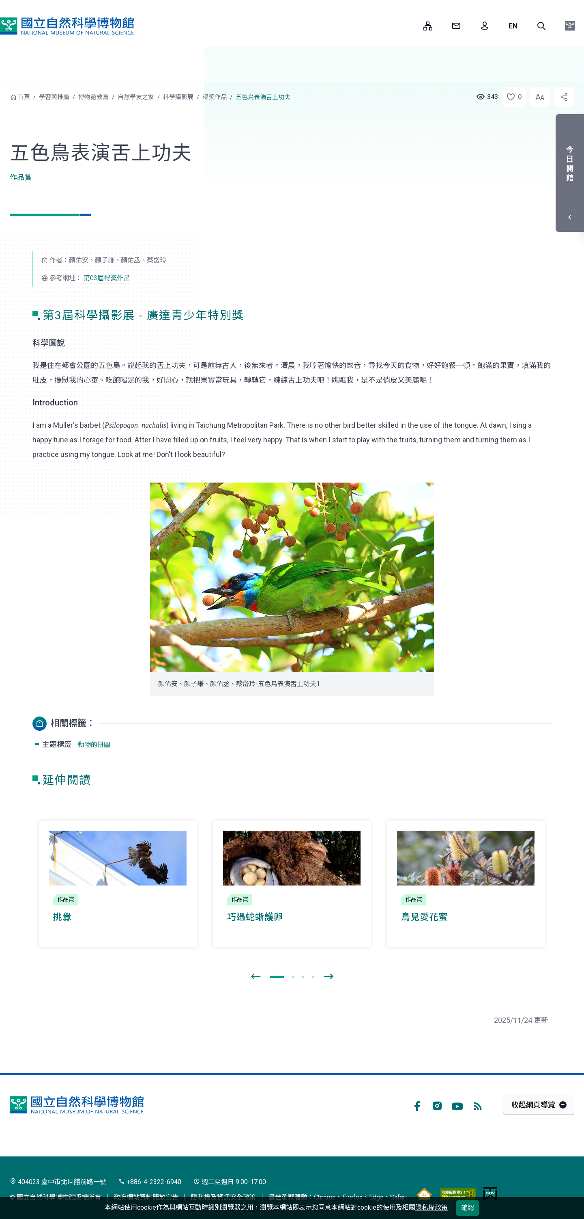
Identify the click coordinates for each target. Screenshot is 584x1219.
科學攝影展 (178, 97)
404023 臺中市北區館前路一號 (58, 1182)
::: (411, 26)
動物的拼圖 (94, 745)
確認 (467, 1208)
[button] (541, 26)
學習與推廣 (54, 97)
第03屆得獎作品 (107, 278)
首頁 (24, 97)
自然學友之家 (136, 97)
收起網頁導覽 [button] (533, 1104)
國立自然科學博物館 (67, 26)
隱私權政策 (431, 1207)
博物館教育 (93, 97)
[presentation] (255, 977)
